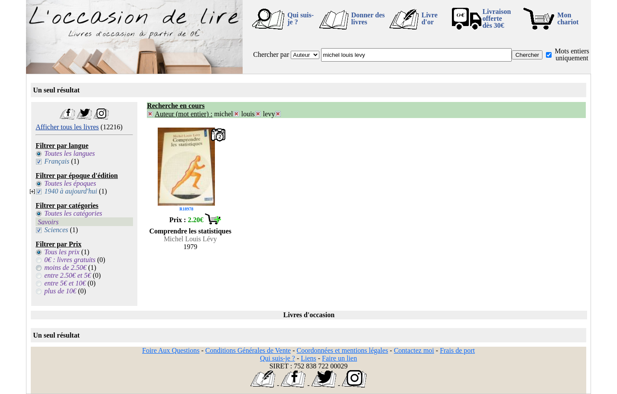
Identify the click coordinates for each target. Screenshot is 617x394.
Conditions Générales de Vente (248, 350)
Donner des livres (368, 18)
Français (56, 161)
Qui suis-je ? (300, 18)
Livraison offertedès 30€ (496, 18)
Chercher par (271, 54)
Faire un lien (339, 358)
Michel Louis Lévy (190, 239)
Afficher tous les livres (67, 127)
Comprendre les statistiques (190, 231)
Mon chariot (567, 18)
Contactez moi (414, 350)
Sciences (56, 229)
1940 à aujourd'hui (70, 191)
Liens (308, 358)
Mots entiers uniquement (572, 54)
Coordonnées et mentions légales (342, 350)
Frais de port (457, 350)
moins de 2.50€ (65, 267)
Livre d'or (430, 18)
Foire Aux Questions (170, 350)
